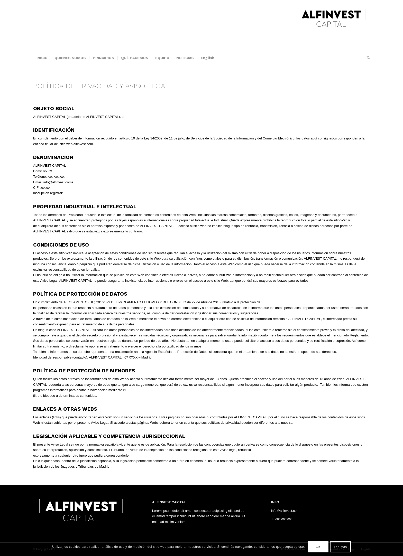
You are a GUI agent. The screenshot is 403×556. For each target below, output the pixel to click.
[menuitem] (42, 57)
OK (318, 547)
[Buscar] (367, 57)
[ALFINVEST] (331, 25)
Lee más (340, 547)
